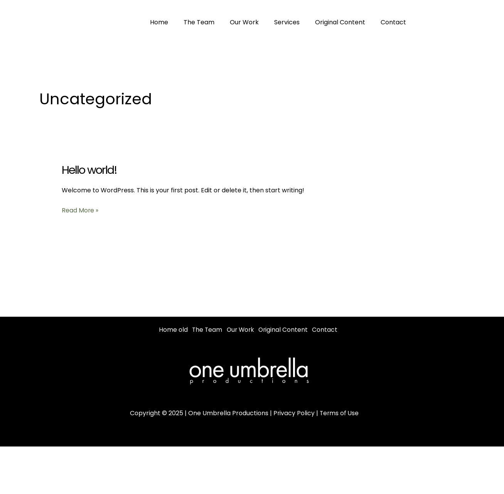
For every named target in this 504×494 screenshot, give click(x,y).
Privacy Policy (293, 422)
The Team (194, 22)
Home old (173, 329)
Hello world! (90, 170)
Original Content (326, 22)
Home (157, 22)
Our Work (236, 22)
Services (276, 22)
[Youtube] (484, 22)
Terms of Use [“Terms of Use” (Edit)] (339, 422)
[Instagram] (466, 22)
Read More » (80, 210)
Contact (376, 22)
